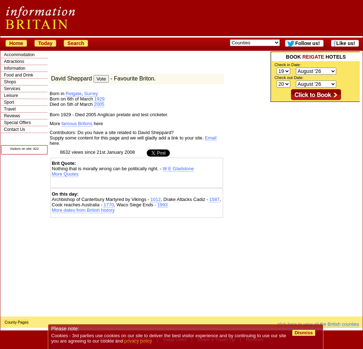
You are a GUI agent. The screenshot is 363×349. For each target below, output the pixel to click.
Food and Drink (18, 75)
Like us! (345, 43)
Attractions (14, 61)
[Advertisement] (298, 209)
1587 (214, 199)
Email (211, 138)
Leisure (11, 95)
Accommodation (19, 54)
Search (75, 43)
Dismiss (303, 332)
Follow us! (307, 43)
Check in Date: (287, 65)
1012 (156, 199)
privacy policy (138, 341)
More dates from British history (83, 210)
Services (12, 88)
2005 (99, 104)
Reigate (74, 93)
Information (14, 68)
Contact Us (14, 129)
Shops (10, 81)
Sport (9, 102)
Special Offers (17, 122)
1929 (99, 99)
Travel (10, 109)
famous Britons (76, 123)
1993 (162, 204)
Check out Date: (288, 77)
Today (45, 43)
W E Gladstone (178, 168)
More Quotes (65, 174)
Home (16, 43)
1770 (109, 204)
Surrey (91, 93)
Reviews (12, 115)
